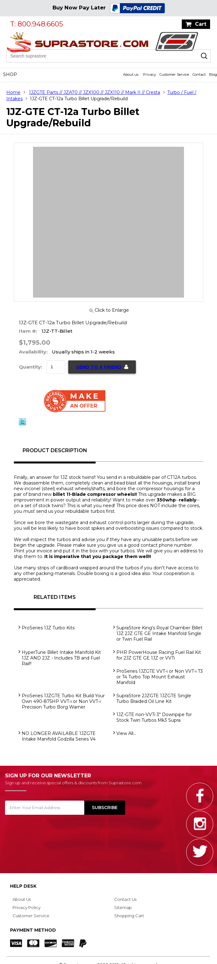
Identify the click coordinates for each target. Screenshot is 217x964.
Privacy (149, 74)
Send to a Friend (98, 367)
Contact (199, 74)
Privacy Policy (27, 907)
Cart (200, 24)
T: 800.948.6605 (36, 24)
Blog (213, 74)
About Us (22, 899)
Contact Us (125, 899)
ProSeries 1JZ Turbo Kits (48, 628)
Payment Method (33, 930)
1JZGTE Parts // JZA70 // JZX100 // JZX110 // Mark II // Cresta (94, 92)
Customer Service (174, 74)
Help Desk (23, 886)
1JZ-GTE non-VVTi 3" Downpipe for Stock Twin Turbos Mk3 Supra (154, 717)
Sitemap (123, 907)
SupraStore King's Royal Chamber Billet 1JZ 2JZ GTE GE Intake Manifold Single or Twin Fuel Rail (159, 633)
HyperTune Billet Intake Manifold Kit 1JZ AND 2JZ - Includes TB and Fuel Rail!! (61, 657)
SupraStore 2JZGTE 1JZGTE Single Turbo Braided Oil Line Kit (153, 698)
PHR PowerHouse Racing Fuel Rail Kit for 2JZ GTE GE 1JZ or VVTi (158, 655)
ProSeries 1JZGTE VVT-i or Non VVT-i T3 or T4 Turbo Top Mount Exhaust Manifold (159, 676)
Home (13, 92)
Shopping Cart (129, 915)
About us (130, 74)
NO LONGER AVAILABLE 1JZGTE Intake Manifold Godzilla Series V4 (59, 736)
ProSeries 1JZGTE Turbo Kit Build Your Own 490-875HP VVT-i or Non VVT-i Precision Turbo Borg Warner (63, 701)
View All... (126, 733)
